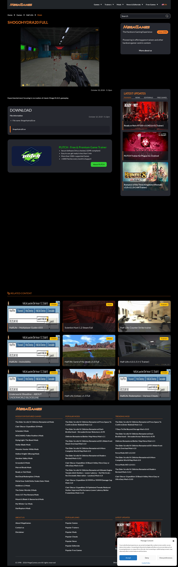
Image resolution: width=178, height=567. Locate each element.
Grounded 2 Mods (22, 463)
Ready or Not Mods (23, 472)
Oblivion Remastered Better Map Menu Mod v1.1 (85, 436)
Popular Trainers (72, 527)
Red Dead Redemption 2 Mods (27, 476)
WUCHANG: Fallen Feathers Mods (29, 435)
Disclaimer (19, 532)
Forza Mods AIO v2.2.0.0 (125, 453)
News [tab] (137, 97)
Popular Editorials (72, 546)
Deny (147, 558)
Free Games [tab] (162, 97)
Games (19, 15)
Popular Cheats (71, 537)
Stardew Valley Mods (24, 458)
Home (10, 15)
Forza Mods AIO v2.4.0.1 (125, 465)
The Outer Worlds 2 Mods (26, 490)
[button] (173, 540)
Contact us (19, 527)
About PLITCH (99, 164)
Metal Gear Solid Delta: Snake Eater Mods (32, 481)
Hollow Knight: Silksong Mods (27, 454)
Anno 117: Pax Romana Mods (27, 495)
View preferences (165, 558)
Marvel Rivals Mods (23, 467)
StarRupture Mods (22, 508)
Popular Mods (71, 532)
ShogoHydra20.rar (19, 129)
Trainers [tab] (127, 97)
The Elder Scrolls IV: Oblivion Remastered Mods (34, 422)
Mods (39, 15)
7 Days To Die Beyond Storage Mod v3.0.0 (132, 429)
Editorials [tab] (148, 97)
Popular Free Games (73, 550)
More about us (145, 50)
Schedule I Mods (22, 431)
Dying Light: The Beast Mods (26, 440)
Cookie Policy (146, 563)
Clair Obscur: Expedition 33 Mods (28, 426)
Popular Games (71, 523)
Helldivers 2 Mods (22, 485)
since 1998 (162, 32)
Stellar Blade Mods (23, 445)
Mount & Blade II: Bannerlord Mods (29, 499)
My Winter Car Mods (24, 504)
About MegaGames (23, 523)
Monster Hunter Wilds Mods (27, 449)
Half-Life (29, 15)
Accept (128, 558)
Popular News (71, 541)
